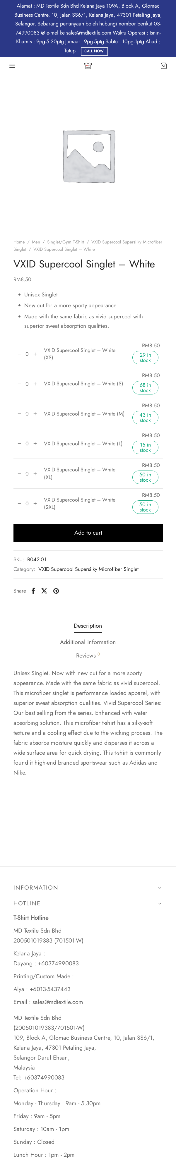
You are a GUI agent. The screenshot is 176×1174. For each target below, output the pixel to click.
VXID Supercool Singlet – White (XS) (79, 354)
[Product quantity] (27, 354)
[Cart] (163, 65)
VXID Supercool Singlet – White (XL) (79, 473)
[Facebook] (33, 591)
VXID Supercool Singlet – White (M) (84, 414)
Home (19, 242)
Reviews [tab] (88, 655)
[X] (44, 591)
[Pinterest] (56, 591)
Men (36, 242)
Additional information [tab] (88, 642)
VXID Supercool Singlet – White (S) (83, 383)
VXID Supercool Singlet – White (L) (83, 443)
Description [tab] (88, 626)
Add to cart (88, 532)
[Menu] (12, 66)
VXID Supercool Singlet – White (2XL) (79, 503)
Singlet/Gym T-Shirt (65, 242)
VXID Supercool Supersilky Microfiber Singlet (88, 569)
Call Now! (94, 51)
